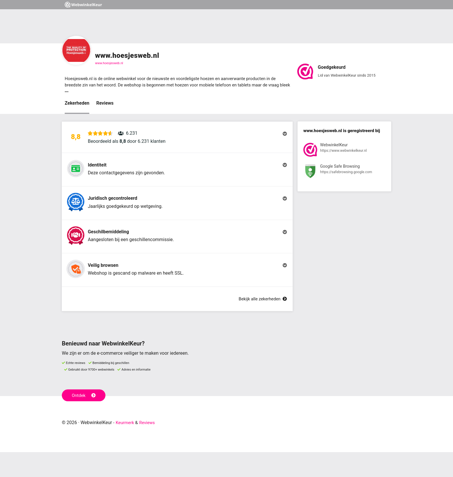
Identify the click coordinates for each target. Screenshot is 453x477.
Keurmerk (126, 447)
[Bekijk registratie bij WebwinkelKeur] (344, 152)
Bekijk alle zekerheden (261, 323)
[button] (177, 141)
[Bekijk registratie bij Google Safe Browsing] (344, 174)
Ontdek (84, 419)
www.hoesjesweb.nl (109, 63)
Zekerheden (77, 104)
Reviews (105, 104)
